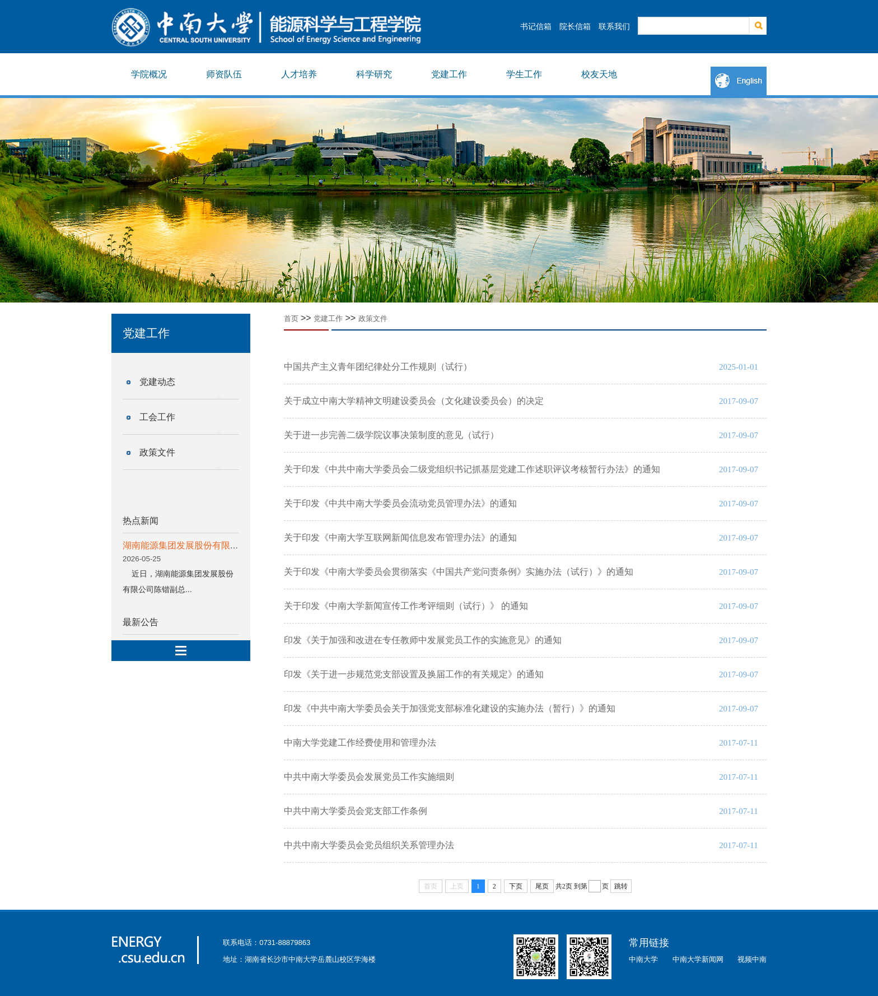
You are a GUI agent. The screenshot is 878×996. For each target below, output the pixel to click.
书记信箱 (536, 26)
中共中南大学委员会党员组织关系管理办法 (369, 845)
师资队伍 (224, 74)
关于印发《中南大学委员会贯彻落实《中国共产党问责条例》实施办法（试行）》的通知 (458, 571)
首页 (291, 318)
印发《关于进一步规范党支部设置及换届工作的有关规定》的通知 (414, 674)
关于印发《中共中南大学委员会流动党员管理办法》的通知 (400, 503)
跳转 (621, 886)
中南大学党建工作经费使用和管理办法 (360, 742)
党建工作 (449, 74)
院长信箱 (575, 26)
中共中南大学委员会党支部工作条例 (355, 811)
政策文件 (157, 452)
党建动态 (157, 382)
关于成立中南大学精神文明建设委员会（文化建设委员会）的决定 (414, 401)
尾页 (542, 886)
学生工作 (524, 74)
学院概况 (149, 74)
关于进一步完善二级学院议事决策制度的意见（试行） (391, 435)
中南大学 (643, 959)
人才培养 (299, 74)
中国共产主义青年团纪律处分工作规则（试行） (378, 366)
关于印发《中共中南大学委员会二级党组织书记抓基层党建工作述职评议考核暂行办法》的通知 (472, 469)
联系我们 (614, 26)
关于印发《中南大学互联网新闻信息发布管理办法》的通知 (400, 537)
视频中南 (752, 959)
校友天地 (599, 74)
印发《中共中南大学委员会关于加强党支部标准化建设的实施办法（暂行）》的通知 (449, 708)
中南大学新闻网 (697, 959)
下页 (515, 886)
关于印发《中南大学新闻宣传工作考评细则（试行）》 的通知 (406, 606)
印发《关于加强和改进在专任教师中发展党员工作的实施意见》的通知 (423, 640)
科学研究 (374, 74)
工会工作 (157, 417)
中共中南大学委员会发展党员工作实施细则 (369, 776)
